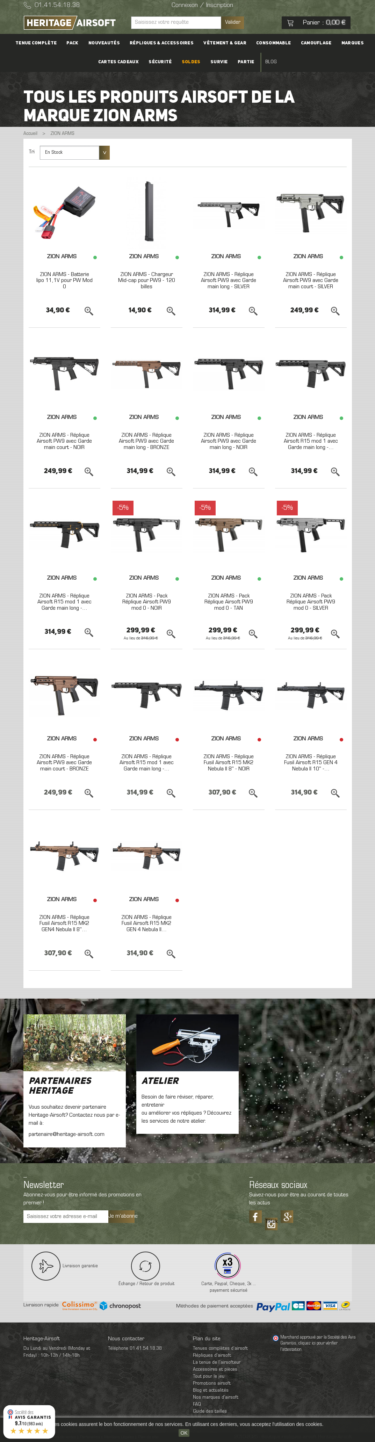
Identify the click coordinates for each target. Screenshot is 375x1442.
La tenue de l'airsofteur (216, 1362)
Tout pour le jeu (208, 1376)
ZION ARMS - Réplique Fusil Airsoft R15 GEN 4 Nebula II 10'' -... (311, 763)
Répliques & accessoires (162, 43)
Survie (219, 62)
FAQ (197, 1404)
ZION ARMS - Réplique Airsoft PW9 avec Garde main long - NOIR (228, 441)
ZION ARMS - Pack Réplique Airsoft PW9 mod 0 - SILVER (311, 602)
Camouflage (316, 43)
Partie (246, 62)
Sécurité (160, 62)
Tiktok (271, 1221)
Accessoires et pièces (215, 1369)
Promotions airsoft (212, 1383)
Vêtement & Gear (224, 43)
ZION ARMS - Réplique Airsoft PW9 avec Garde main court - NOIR (64, 441)
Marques (352, 43)
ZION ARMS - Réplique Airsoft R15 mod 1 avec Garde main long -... (311, 441)
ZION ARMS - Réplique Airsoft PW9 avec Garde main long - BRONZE (146, 441)
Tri (32, 152)
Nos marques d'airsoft (215, 1397)
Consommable (273, 43)
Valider (232, 22)
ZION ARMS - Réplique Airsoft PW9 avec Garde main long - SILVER (228, 281)
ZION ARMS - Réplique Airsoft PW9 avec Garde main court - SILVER (310, 281)
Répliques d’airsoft (212, 1355)
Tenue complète (36, 43)
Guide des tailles (210, 1411)
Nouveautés (104, 43)
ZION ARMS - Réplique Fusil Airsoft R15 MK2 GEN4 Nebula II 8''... (64, 924)
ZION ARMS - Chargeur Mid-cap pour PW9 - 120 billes (146, 281)
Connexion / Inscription (202, 5)
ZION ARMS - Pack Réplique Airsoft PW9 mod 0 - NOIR (146, 602)
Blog (270, 62)
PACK (73, 43)
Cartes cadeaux (118, 62)
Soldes (191, 62)
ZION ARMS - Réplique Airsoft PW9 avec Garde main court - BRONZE (64, 763)
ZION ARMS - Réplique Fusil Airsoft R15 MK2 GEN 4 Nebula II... (146, 924)
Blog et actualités (211, 1390)
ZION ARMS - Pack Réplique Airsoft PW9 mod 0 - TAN (228, 602)
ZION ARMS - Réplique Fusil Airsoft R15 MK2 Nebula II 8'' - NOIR (228, 763)
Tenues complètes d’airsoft (220, 1348)
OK (183, 1433)
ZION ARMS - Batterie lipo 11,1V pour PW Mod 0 (64, 281)
